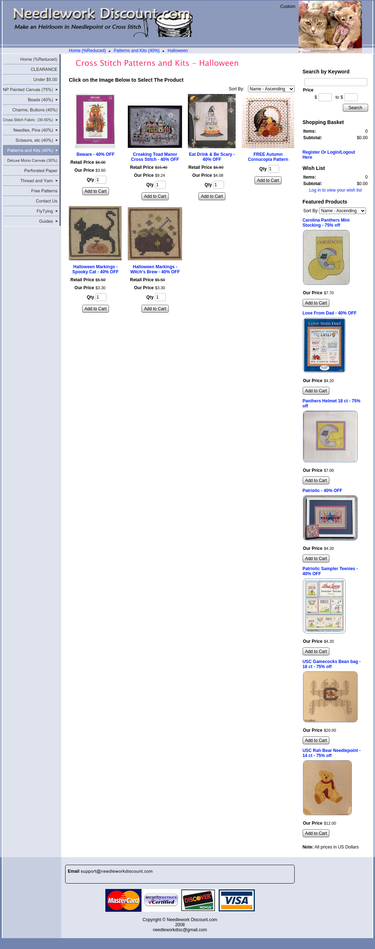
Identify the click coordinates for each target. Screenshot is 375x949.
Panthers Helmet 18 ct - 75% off (332, 403)
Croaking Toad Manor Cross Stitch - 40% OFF (155, 157)
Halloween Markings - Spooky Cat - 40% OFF (95, 269)
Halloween (178, 50)
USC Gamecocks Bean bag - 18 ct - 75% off (332, 664)
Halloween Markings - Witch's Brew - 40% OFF (155, 269)
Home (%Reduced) (87, 50)
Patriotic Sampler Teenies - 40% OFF (330, 571)
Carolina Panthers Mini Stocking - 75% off (326, 223)
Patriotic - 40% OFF (322, 490)
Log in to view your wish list (335, 190)
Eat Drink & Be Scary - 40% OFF (212, 157)
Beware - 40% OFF (96, 154)
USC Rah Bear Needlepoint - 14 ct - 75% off (332, 753)
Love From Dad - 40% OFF (330, 313)
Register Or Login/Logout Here (329, 155)
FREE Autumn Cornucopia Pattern (268, 157)
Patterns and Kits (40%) (137, 50)
